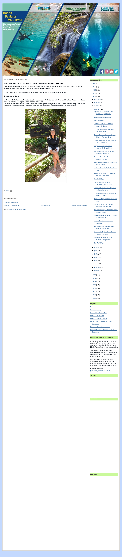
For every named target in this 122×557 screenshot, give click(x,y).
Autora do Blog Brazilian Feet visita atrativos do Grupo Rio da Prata (33, 83)
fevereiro (97, 267)
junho (96, 254)
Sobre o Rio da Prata (97, 316)
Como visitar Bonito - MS (98, 313)
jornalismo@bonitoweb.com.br (100, 371)
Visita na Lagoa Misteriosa (102, 117)
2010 (94, 291)
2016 (94, 96)
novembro (97, 102)
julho (96, 250)
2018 (94, 90)
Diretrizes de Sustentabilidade (100, 327)
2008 (94, 298)
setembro (97, 109)
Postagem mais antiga (79, 205)
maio (96, 257)
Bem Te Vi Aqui (99, 120)
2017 (94, 93)
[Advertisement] (99, 435)
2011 (94, 288)
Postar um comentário (11, 202)
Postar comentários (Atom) (18, 209)
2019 (94, 87)
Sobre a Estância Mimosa (98, 319)
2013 (94, 281)
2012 (94, 285)
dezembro (97, 99)
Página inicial (46, 205)
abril (96, 260)
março (96, 264)
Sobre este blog (95, 310)
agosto (96, 247)
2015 (94, 275)
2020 (94, 83)
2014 (94, 278)
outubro (97, 106)
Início (92, 307)
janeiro (96, 270)
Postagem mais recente (11, 205)
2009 (94, 295)
